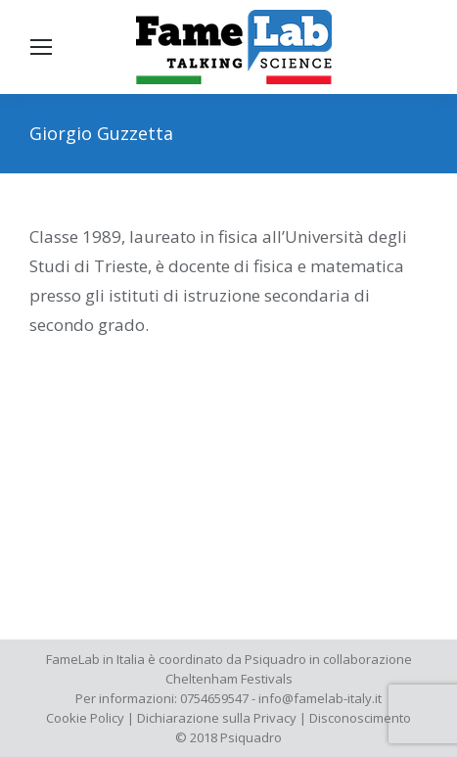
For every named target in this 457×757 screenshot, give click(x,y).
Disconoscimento (360, 718)
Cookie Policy (85, 718)
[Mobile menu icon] (41, 47)
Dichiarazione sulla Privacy (217, 718)
